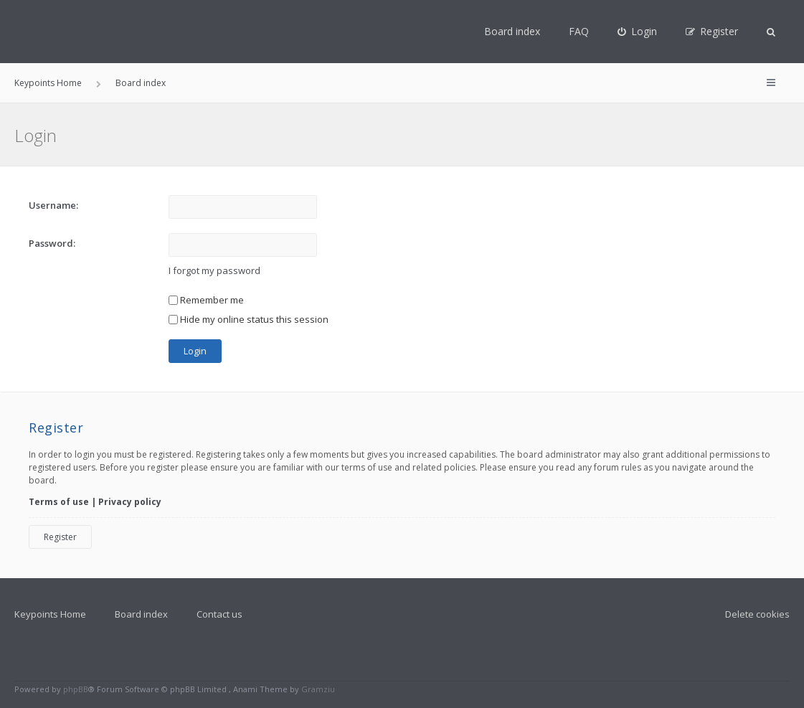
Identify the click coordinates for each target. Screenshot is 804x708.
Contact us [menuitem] (219, 614)
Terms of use (59, 502)
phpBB (75, 689)
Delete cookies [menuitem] (757, 614)
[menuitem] (637, 31)
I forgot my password (214, 270)
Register (60, 537)
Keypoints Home (50, 614)
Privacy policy (129, 502)
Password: (52, 243)
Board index (512, 31)
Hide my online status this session (248, 319)
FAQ (579, 31)
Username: (53, 205)
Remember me (206, 299)
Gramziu (318, 689)
